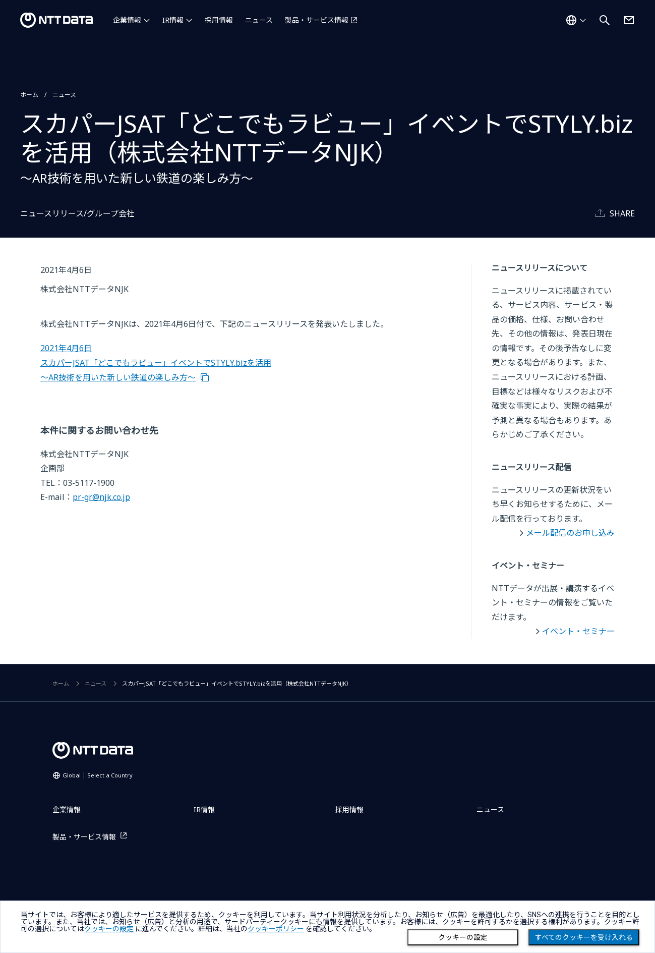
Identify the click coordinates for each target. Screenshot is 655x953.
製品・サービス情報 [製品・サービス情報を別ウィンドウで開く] (316, 20)
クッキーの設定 (463, 937)
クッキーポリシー (276, 929)
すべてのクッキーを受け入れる (584, 937)
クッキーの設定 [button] (109, 929)
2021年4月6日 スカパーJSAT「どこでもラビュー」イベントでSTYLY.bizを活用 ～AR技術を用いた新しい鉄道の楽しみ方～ (155, 362)
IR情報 (173, 20)
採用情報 (219, 20)
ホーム (29, 94)
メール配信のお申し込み (570, 532)
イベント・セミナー (578, 631)
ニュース (259, 20)
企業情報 (127, 20)
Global (98, 775)
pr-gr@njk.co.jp (101, 496)
